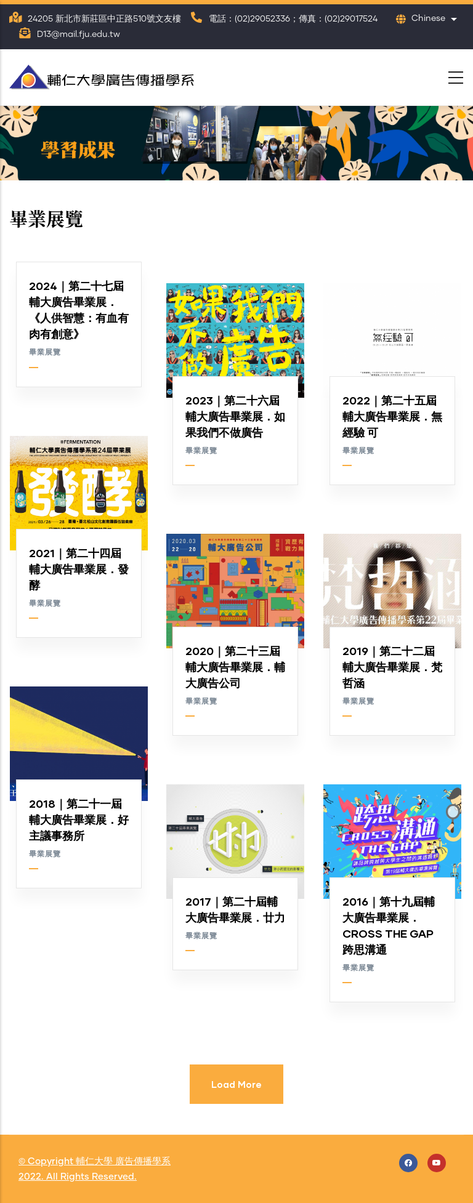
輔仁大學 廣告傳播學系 (123, 1161)
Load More (236, 1084)
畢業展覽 (45, 353)
